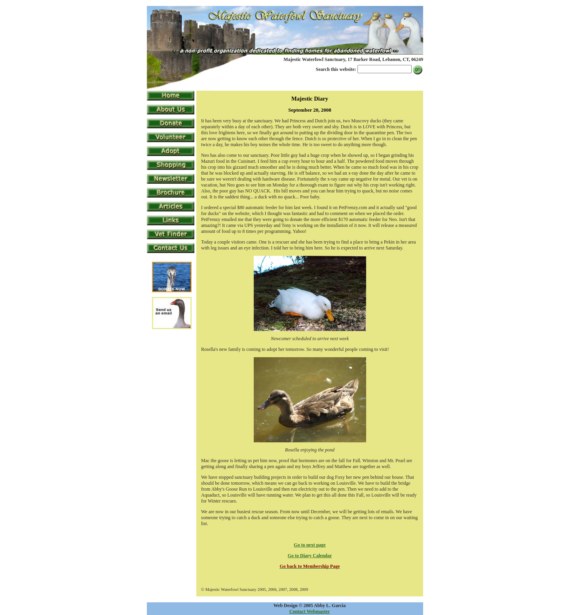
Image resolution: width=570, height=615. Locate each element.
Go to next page (309, 545)
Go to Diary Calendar (310, 555)
